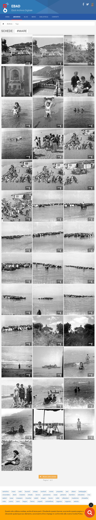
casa (11, 498)
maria (51, 491)
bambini (72, 495)
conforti (43, 491)
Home (7, 17)
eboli (14, 495)
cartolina (5, 491)
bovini (51, 498)
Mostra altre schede (48, 477)
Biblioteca (44, 17)
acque (43, 498)
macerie (22, 495)
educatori (81, 495)
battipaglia (82, 491)
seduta (76, 501)
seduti (4, 498)
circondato (6, 495)
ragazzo (59, 501)
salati (36, 498)
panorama (46, 495)
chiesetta (85, 498)
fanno (32, 501)
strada (30, 495)
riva (89, 495)
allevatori (65, 498)
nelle (57, 498)
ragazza (68, 501)
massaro (19, 498)
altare (74, 491)
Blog (26, 17)
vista (4, 501)
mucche (28, 498)
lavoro (38, 495)
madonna (75, 498)
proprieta (59, 491)
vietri (20, 491)
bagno (25, 501)
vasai (55, 495)
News (34, 17)
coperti (40, 501)
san (67, 491)
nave (18, 501)
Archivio (16, 17)
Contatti (55, 17)
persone (63, 495)
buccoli (27, 491)
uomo (11, 501)
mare (13, 491)
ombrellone (49, 501)
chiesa (35, 491)
